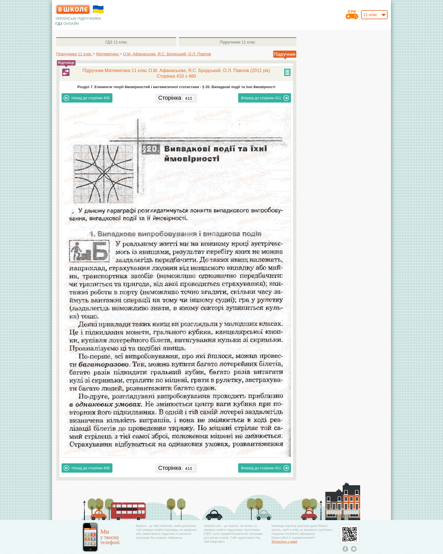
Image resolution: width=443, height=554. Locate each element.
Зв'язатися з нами (284, 541)
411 (265, 98)
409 (86, 98)
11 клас (116, 42)
